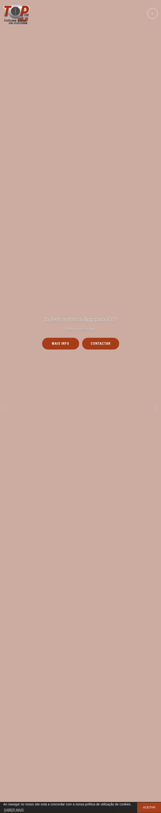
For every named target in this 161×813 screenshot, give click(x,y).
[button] (12, 406)
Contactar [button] (101, 343)
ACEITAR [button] (149, 807)
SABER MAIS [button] (14, 810)
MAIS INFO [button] (60, 343)
